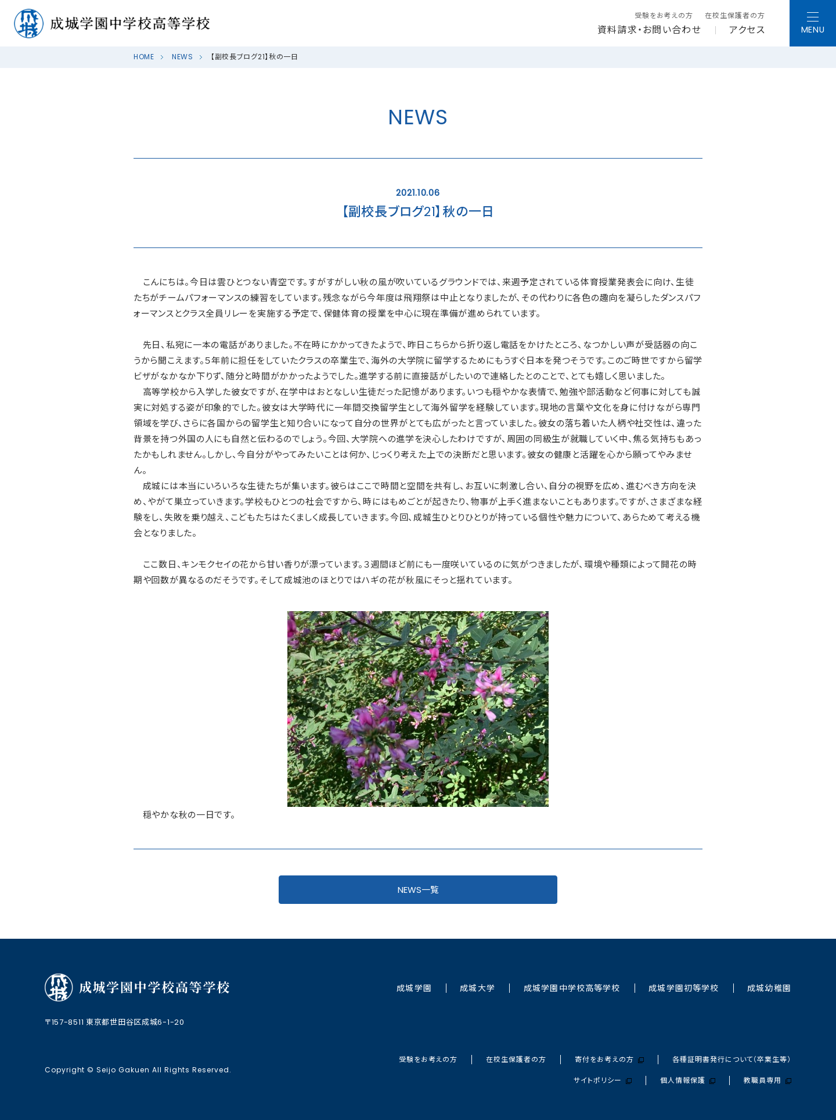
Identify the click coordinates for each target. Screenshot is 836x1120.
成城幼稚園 (769, 988)
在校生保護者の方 (735, 15)
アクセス (747, 30)
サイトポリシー (603, 1080)
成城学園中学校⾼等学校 (572, 988)
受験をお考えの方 (664, 15)
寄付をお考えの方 (609, 1059)
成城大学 (477, 988)
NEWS (182, 57)
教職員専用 (767, 1080)
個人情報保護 (687, 1080)
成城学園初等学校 (683, 988)
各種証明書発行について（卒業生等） (731, 1059)
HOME (144, 57)
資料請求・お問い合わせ (649, 30)
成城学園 (414, 988)
